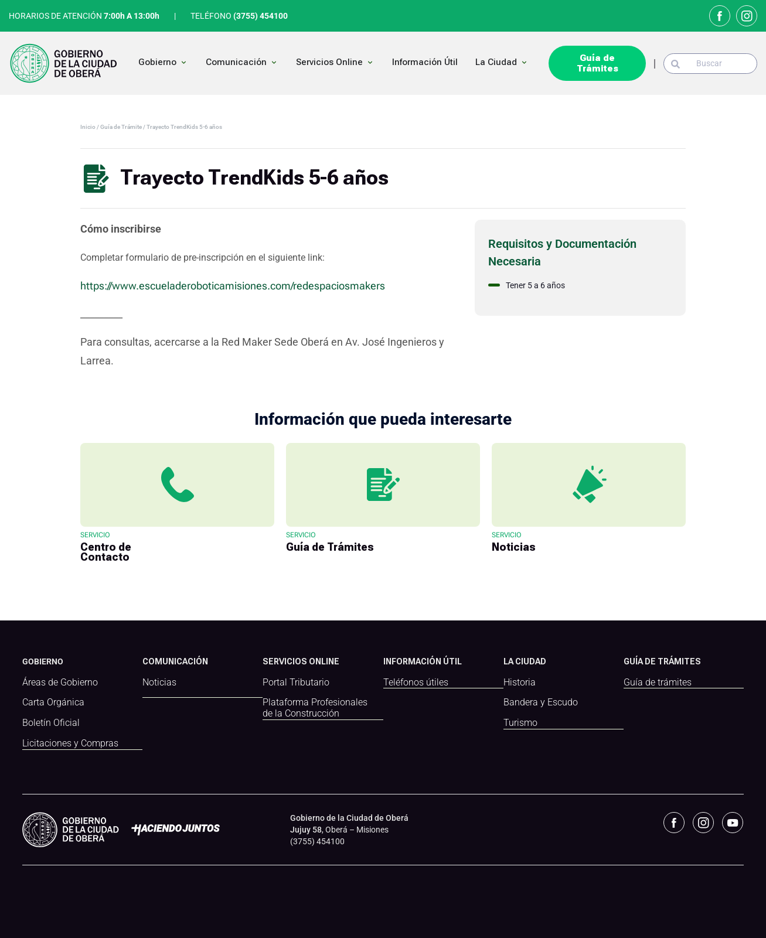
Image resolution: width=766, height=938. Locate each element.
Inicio (88, 127)
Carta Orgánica (53, 702)
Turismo (520, 723)
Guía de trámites (658, 682)
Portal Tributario (296, 682)
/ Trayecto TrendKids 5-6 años (182, 127)
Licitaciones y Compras (70, 743)
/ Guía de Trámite (120, 127)
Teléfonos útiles (415, 682)
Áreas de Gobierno (60, 682)
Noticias (159, 682)
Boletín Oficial (51, 723)
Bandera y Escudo (540, 702)
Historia (519, 682)
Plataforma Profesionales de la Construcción (315, 708)
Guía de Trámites (597, 63)
